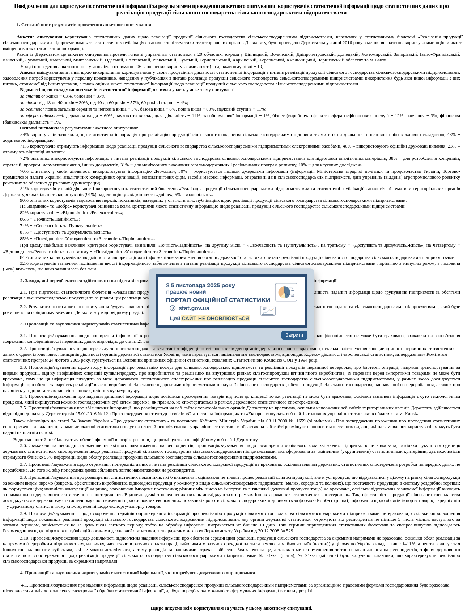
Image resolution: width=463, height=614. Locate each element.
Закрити (294, 335)
